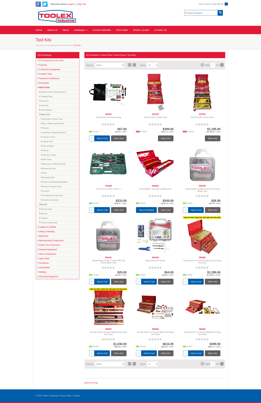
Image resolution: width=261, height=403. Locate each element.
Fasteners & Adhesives (48, 78)
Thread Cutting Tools (48, 223)
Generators (43, 83)
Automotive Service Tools (52, 119)
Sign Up (81, 4)
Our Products (47, 45)
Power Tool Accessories (49, 245)
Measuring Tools (48, 168)
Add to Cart (102, 138)
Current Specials (102, 29)
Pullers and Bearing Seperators (54, 182)
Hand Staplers (45, 110)
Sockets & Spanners (50, 200)
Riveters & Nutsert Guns (51, 186)
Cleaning (42, 65)
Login (70, 4)
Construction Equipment (49, 69)
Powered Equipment (47, 249)
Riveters (43, 214)
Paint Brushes (45, 209)
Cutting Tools (47, 141)
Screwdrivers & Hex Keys (52, 195)
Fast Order (122, 29)
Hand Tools (58, 45)
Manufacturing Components (51, 240)
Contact (76, 396)
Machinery (43, 236)
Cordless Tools (45, 74)
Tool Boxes (43, 263)
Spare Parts (44, 258)
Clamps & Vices (48, 137)
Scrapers (45, 191)
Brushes (45, 128)
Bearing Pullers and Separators (52, 92)
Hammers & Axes (48, 155)
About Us (52, 29)
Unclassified (44, 267)
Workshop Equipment (48, 276)
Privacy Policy (65, 396)
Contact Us (160, 29)
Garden (44, 150)
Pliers (44, 173)
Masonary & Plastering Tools (53, 164)
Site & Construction (47, 254)
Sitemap (53, 396)
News (66, 29)
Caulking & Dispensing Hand (53, 132)
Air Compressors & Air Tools (51, 60)
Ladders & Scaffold (47, 227)
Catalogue (81, 29)
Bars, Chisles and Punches (52, 123)
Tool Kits (132, 55)
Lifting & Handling (46, 231)
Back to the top (91, 383)
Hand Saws (46, 159)
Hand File (43, 105)
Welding (42, 272)
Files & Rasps (47, 146)
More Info (119, 138)
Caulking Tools (45, 96)
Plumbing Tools (48, 177)
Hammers (44, 101)
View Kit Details (146, 210)
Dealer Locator (141, 29)
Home (39, 29)
